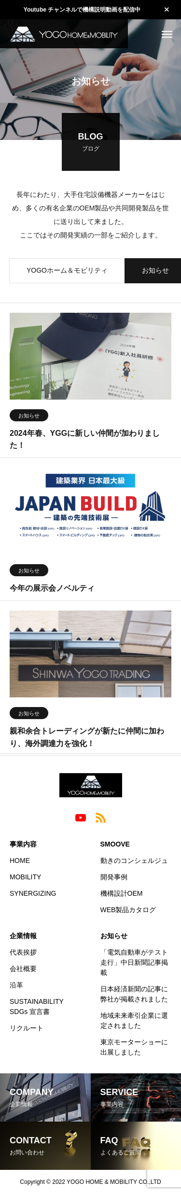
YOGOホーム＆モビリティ (67, 272)
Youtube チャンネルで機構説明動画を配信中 (82, 9)
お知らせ (29, 417)
